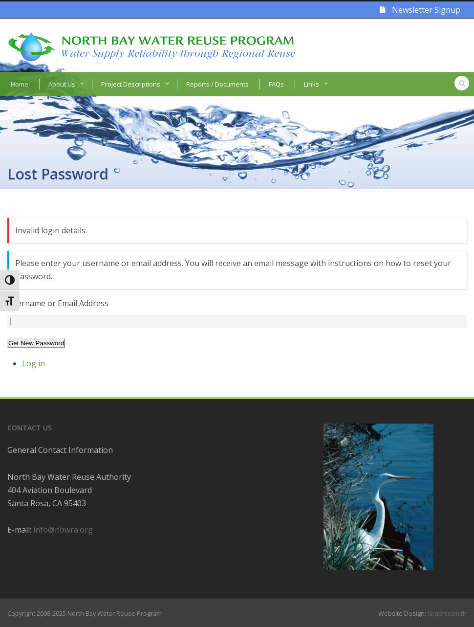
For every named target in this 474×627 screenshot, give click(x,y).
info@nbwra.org (63, 529)
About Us (61, 84)
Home (19, 84)
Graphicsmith (447, 613)
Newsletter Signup (420, 9)
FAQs (276, 84)
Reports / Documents (217, 84)
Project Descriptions (130, 84)
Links (311, 84)
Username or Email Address (57, 303)
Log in (33, 363)
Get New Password (36, 343)
